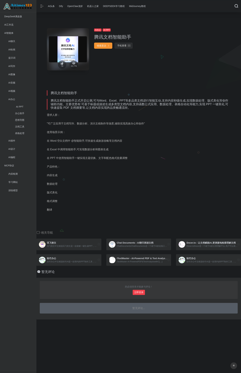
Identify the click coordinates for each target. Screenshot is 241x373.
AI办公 (98, 30)
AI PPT (19, 106)
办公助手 (19, 113)
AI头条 (51, 6)
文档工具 (19, 126)
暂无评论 (48, 272)
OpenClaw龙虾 (75, 6)
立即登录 (138, 292)
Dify (61, 6)
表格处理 (19, 133)
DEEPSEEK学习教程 (114, 6)
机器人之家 (93, 6)
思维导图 (19, 120)
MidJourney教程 (137, 6)
